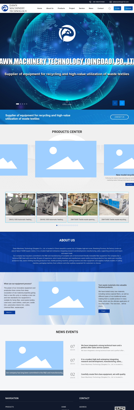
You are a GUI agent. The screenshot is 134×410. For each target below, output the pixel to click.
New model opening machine (67, 176)
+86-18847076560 (99, 2)
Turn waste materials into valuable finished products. (112, 286)
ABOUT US (67, 240)
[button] (17, 103)
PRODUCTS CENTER (67, 132)
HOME (63, 407)
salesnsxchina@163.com (121, 2)
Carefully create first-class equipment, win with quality (103, 374)
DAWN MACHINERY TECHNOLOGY (18, 8)
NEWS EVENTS (67, 332)
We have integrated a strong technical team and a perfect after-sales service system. (101, 346)
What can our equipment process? (18, 284)
